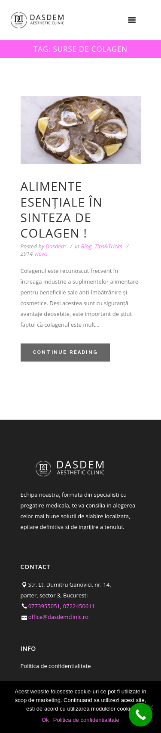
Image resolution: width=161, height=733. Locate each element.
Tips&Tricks (108, 246)
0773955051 (44, 606)
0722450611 (79, 606)
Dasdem (56, 246)
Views (34, 253)
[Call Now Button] (140, 715)
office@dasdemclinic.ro (58, 617)
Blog (86, 246)
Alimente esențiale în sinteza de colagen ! (62, 209)
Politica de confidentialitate (56, 666)
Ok (45, 720)
